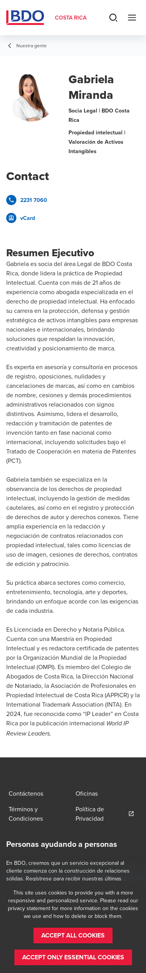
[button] (73, 935)
